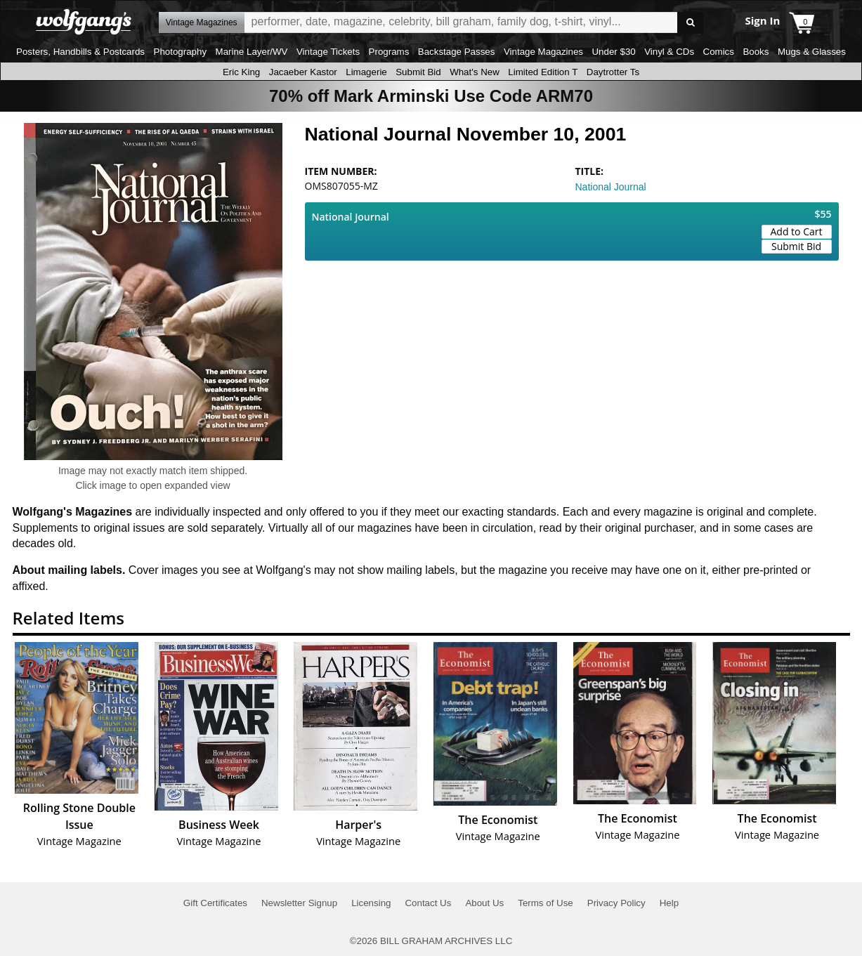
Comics (718, 51)
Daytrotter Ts (613, 72)
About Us (484, 903)
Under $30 (613, 51)
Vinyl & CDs (669, 51)
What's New (474, 72)
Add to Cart (797, 231)
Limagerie (366, 72)
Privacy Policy (616, 903)
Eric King (241, 72)
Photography (180, 51)
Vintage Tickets (328, 51)
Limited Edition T (542, 72)
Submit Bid (418, 72)
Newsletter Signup (299, 903)
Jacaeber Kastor (303, 72)
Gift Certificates (215, 903)
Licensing (371, 903)
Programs (389, 51)
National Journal (610, 186)
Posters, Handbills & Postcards (80, 51)
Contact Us (428, 903)
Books (756, 51)
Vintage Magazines (543, 51)
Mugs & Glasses (812, 51)
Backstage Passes (456, 51)
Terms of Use (545, 903)
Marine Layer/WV (252, 51)
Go (690, 23)
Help (669, 903)
